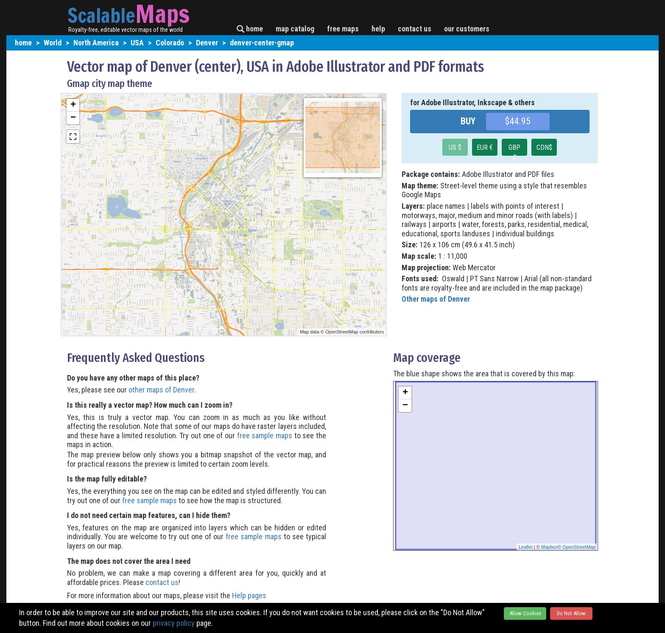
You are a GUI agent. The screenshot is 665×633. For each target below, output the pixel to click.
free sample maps (264, 435)
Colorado (170, 42)
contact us (414, 28)
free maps (343, 28)
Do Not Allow (571, 613)
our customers (466, 28)
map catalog (295, 28)
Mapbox (549, 546)
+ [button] (73, 105)
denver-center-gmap (262, 42)
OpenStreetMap (578, 546)
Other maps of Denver (436, 298)
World (52, 42)
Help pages (249, 595)
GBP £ (514, 149)
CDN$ (544, 147)
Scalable (101, 15)
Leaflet (526, 546)
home (250, 28)
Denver (207, 42)
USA (137, 42)
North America (96, 42)
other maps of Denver (161, 389)
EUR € (485, 147)
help (378, 28)
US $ (455, 147)
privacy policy (174, 623)
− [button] (73, 118)
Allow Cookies (525, 613)
